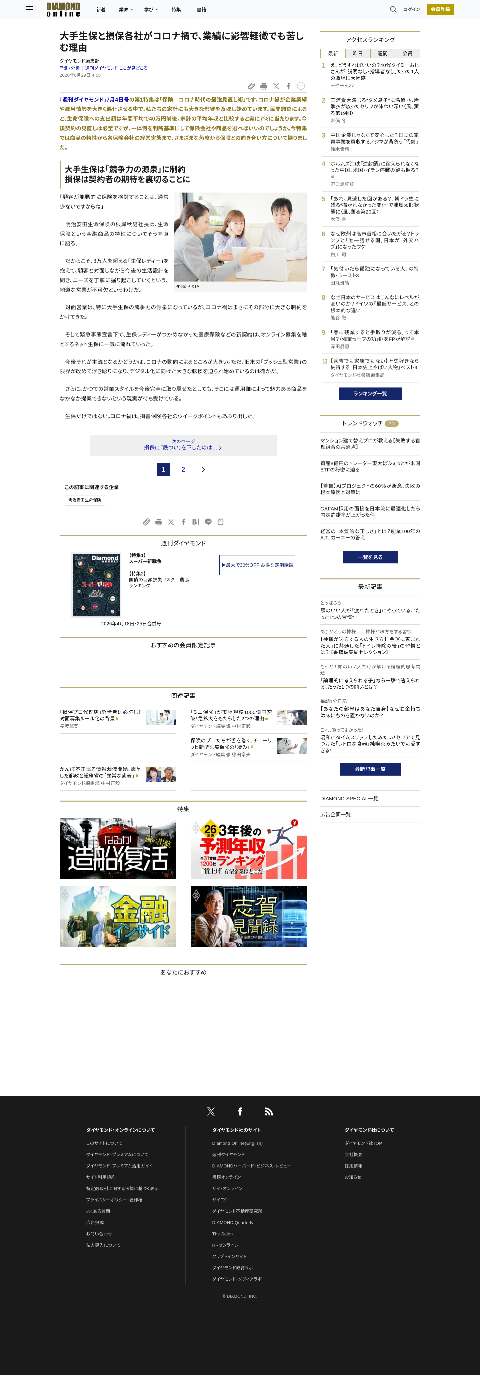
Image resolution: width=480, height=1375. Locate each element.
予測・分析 (70, 68)
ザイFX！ (220, 1199)
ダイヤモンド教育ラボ (232, 1267)
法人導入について (103, 1245)
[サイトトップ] (90, 11)
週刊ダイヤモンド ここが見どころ (116, 68)
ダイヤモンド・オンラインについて (120, 1130)
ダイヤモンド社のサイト (236, 1130)
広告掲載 (95, 1222)
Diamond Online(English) (237, 1143)
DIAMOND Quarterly (233, 1222)
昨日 (358, 53)
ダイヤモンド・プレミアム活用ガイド (119, 1165)
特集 (210, 12)
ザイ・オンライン (227, 1188)
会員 (408, 53)
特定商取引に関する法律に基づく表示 (122, 1188)
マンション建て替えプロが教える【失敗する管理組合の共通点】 (370, 444)
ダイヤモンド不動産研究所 (237, 1211)
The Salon (222, 1233)
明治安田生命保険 (84, 500)
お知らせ (353, 1177)
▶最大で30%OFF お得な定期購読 (257, 565)
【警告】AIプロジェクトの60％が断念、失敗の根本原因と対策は (370, 489)
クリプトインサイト (229, 1256)
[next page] (203, 469)
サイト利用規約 (100, 1177)
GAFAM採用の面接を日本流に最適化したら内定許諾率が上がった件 (370, 512)
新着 (135, 12)
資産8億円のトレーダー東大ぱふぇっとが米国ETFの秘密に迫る (370, 466)
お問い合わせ (99, 1233)
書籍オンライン (226, 1177)
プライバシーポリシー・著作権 (114, 1199)
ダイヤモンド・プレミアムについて (117, 1154)
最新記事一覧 (370, 769)
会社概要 (353, 1154)
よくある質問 (98, 1211)
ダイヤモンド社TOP (363, 1143)
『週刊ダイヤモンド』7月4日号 (94, 100)
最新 (333, 53)
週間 (383, 53)
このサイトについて (104, 1143)
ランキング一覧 (370, 393)
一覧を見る (370, 557)
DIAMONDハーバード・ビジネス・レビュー (252, 1165)
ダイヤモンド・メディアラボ (237, 1279)
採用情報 (353, 1165)
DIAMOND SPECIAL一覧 (349, 798)
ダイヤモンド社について (369, 1130)
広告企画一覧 (335, 814)
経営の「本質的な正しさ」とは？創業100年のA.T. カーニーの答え (370, 534)
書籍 (235, 12)
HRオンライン (225, 1245)
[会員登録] (406, 11)
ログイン (378, 11)
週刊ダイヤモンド (228, 1154)
